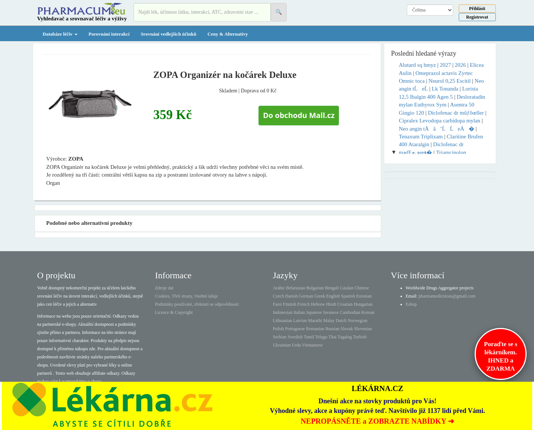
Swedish (295, 336)
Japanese (314, 312)
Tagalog (344, 336)
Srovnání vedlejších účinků (168, 34)
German (306, 296)
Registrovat (477, 17)
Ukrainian (282, 345)
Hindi (331, 304)
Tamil (309, 336)
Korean (368, 312)
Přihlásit (477, 8)
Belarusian (295, 288)
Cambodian (350, 312)
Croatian (345, 304)
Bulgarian (315, 288)
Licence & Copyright (174, 312)
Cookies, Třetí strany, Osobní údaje (186, 296)
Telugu (321, 336)
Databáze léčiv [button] (60, 34)
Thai (333, 336)
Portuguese (295, 328)
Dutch (341, 320)
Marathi (315, 320)
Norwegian (357, 320)
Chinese (362, 288)
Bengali (332, 288)
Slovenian (363, 328)
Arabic (279, 288)
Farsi (277, 304)
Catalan (346, 288)
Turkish (360, 336)
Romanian (315, 328)
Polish (278, 328)
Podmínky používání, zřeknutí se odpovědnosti (197, 304)
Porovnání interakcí (109, 34)
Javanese (331, 312)
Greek (319, 296)
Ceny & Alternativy (227, 34)
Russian (333, 328)
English (333, 296)
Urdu (296, 345)
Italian (299, 312)
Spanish (348, 296)
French (303, 304)
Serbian (280, 336)
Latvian (300, 320)
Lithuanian (282, 320)
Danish (291, 296)
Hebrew (318, 304)
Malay (328, 320)
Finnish (289, 304)
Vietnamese (312, 345)
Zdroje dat (164, 288)
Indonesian (283, 312)
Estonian (364, 296)
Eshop (411, 304)
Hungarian (363, 304)
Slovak (347, 328)
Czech (278, 296)
